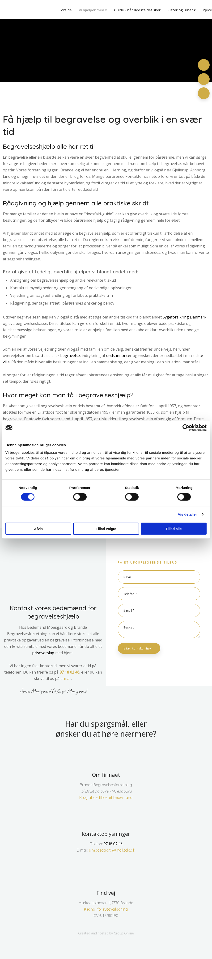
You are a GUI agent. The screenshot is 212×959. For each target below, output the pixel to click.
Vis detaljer (187, 514)
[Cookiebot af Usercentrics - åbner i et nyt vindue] (186, 427)
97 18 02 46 (69, 672)
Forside (65, 10)
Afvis (38, 528)
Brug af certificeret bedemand (105, 797)
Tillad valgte (106, 528)
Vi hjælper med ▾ (93, 10)
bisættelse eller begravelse (56, 355)
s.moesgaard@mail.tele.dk (112, 850)
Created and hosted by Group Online (106, 933)
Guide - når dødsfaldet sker (137, 10)
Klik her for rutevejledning (106, 909)
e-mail (65, 678)
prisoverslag (43, 652)
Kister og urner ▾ (182, 10)
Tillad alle (173, 528)
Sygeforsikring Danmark (184, 317)
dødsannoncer (119, 355)
